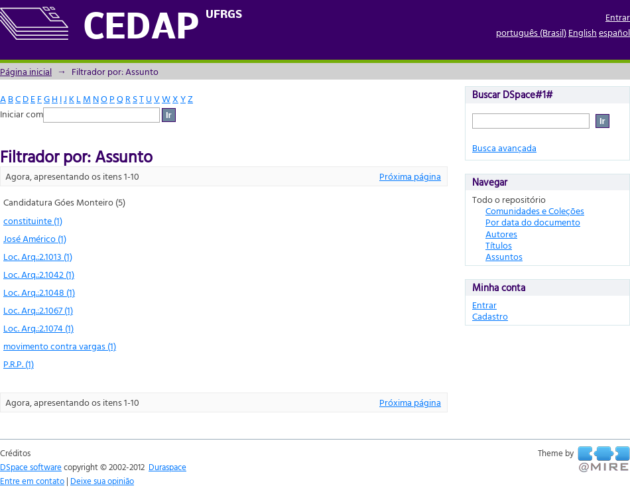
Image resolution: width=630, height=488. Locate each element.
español (614, 32)
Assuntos (504, 256)
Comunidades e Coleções (534, 210)
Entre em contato (32, 480)
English (582, 32)
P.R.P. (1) (18, 364)
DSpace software (31, 466)
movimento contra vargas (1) (59, 346)
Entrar (617, 17)
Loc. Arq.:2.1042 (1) (38, 274)
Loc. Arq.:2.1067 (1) (38, 310)
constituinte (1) (32, 220)
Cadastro (490, 316)
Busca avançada (504, 147)
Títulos (498, 245)
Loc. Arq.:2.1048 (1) (39, 292)
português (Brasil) (531, 32)
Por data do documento (532, 222)
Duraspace (167, 466)
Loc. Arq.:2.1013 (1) (37, 256)
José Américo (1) (34, 238)
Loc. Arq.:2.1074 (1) (38, 328)
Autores (501, 234)
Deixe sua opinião (102, 480)
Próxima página (410, 176)
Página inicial (26, 71)
